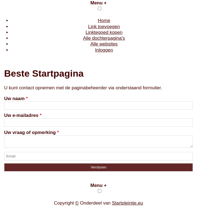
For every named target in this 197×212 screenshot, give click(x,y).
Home (104, 20)
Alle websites (104, 44)
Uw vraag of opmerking (31, 132)
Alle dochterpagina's (104, 38)
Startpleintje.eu (127, 204)
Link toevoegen (104, 26)
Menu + (98, 3)
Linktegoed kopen (103, 32)
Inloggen (104, 50)
